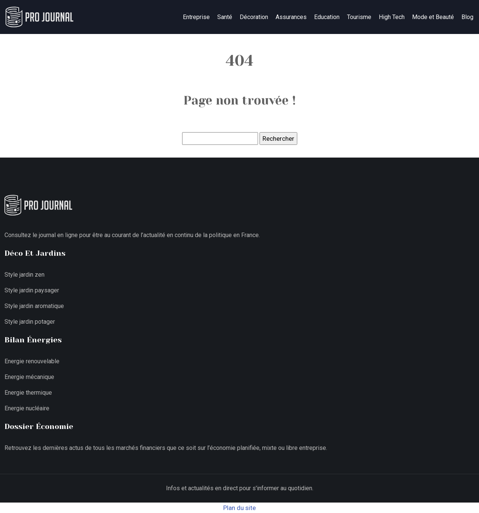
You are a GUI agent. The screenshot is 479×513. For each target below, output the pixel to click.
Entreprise (196, 17)
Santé (224, 17)
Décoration (254, 17)
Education (327, 17)
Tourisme (359, 17)
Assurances (291, 17)
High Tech (392, 17)
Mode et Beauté (433, 17)
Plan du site (239, 508)
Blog (467, 17)
